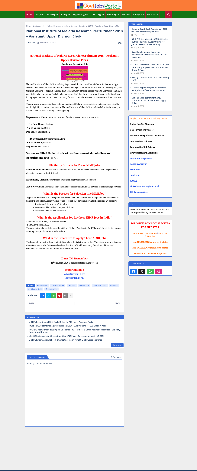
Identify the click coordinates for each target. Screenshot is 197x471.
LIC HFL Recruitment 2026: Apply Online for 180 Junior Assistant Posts (61, 322)
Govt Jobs (39, 14)
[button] (168, 14)
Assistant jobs (42, 285)
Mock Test (151, 14)
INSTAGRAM (151, 233)
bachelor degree (57, 285)
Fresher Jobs (84, 285)
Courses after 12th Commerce (144, 153)
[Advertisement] (98, 448)
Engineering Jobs (81, 14)
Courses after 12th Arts (141, 141)
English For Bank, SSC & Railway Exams (148, 118)
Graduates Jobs (39, 26)
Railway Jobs (52, 14)
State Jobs (137, 14)
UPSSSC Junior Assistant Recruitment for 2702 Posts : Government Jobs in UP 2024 (66, 336)
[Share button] (70, 295)
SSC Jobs (126, 14)
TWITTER (162, 233)
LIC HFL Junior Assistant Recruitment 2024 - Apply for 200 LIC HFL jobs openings (65, 340)
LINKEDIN (150, 236)
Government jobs (99, 285)
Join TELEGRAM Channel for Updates (150, 242)
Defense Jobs (113, 14)
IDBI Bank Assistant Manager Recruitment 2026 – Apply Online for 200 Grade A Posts (68, 326)
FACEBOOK (138, 233)
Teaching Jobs (98, 14)
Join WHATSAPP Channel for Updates (150, 248)
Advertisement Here (74, 273)
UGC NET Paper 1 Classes (141, 130)
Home (29, 14)
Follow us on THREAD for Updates (150, 253)
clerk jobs (71, 285)
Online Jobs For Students (142, 124)
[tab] (29, 14)
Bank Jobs (65, 14)
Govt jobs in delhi (35, 289)
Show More (117, 345)
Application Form (75, 277)
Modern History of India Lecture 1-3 (147, 135)
